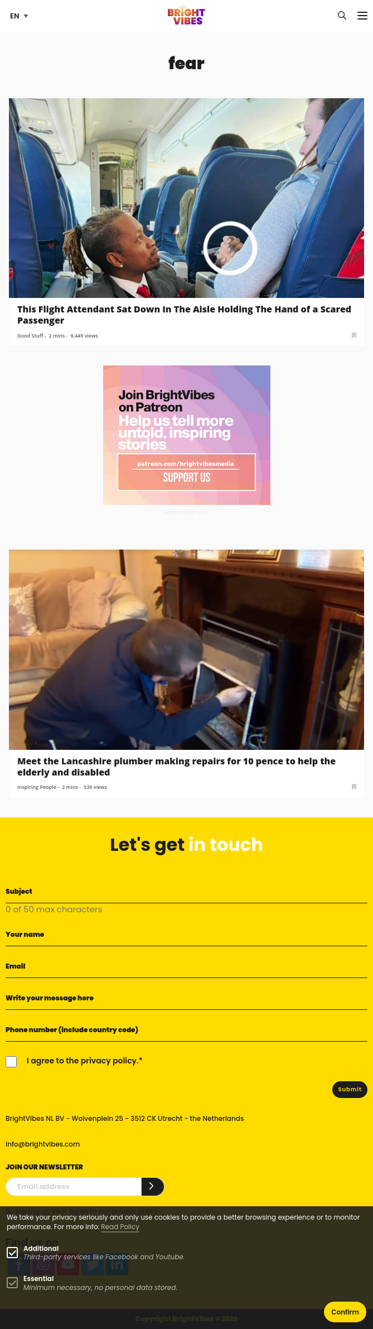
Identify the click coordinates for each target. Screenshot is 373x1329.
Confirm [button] (345, 1312)
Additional (41, 1248)
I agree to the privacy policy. (83, 1060)
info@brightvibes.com (43, 1144)
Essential (38, 1278)
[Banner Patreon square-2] (186, 434)
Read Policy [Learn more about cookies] (120, 1226)
